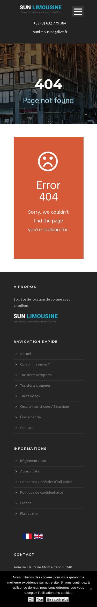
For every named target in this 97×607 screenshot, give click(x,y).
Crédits (25, 503)
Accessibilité (30, 472)
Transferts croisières (35, 386)
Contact (26, 428)
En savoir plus (57, 599)
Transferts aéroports (35, 375)
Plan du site (29, 514)
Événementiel (31, 417)
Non (40, 599)
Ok (31, 599)
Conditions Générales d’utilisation (46, 482)
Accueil (26, 354)
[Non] (90, 589)
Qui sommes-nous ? (35, 365)
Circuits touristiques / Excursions (44, 407)
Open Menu (78, 11)
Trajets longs (30, 396)
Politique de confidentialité (41, 493)
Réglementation (33, 461)
